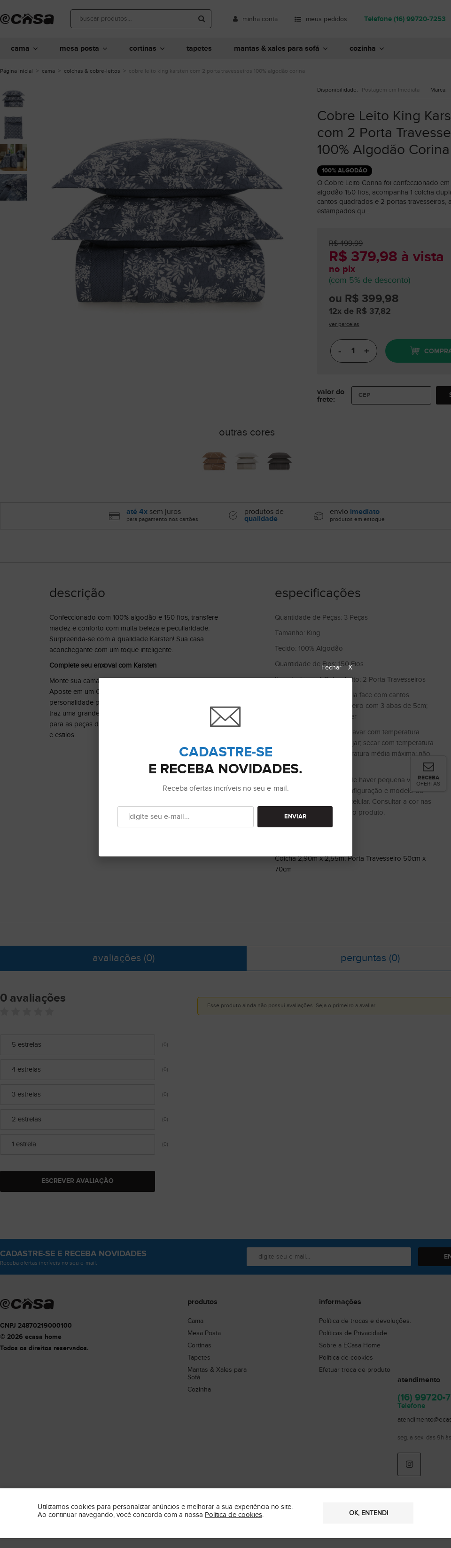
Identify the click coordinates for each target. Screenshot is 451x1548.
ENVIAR (295, 817)
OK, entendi (368, 1513)
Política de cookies (233, 1514)
